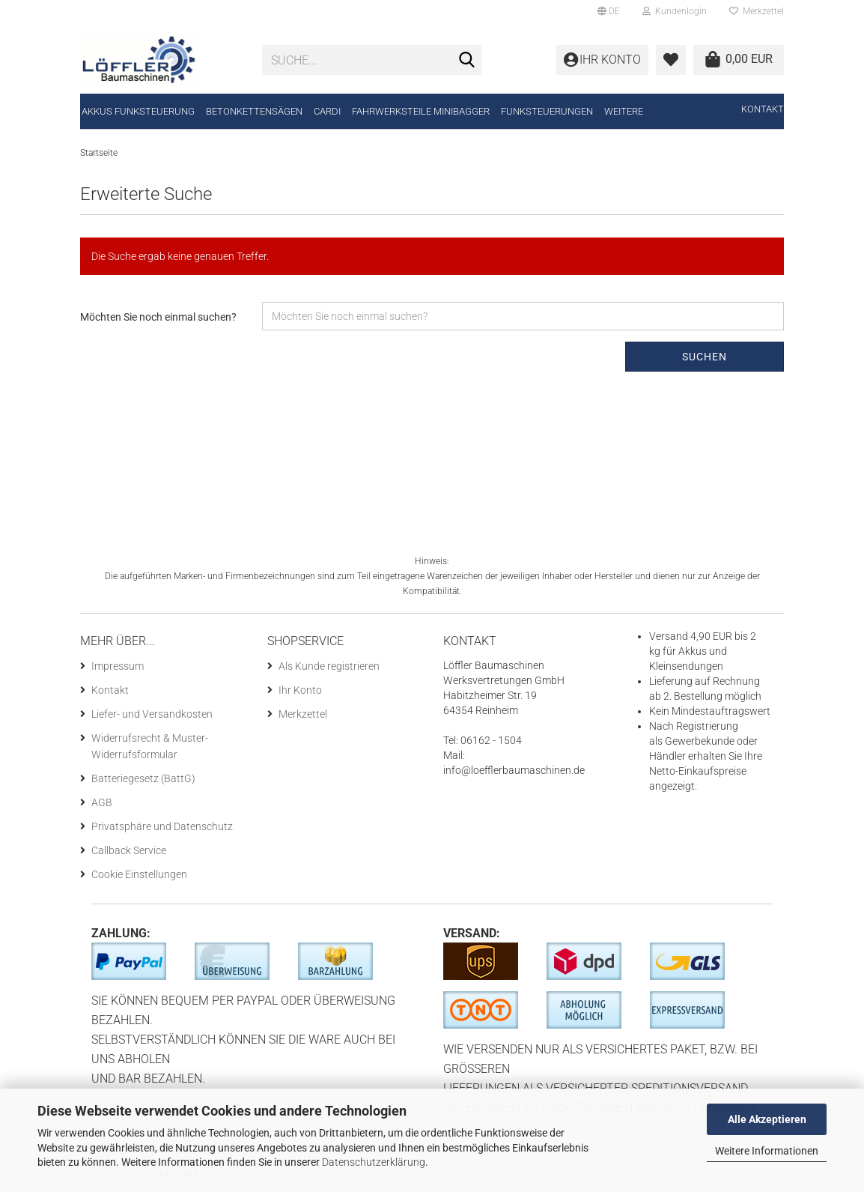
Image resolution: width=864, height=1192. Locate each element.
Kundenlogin (674, 11)
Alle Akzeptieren (767, 1119)
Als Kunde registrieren (329, 666)
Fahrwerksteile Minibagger (421, 111)
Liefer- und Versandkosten (152, 714)
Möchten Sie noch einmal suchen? (158, 317)
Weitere (623, 111)
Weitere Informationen (766, 1151)
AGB (101, 802)
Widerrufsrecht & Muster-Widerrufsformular (149, 746)
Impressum (117, 666)
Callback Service (128, 850)
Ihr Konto (300, 690)
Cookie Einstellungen (139, 874)
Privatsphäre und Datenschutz (162, 826)
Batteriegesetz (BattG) (143, 778)
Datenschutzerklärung (373, 1162)
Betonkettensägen (254, 111)
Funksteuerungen (547, 111)
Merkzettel (756, 11)
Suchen (704, 357)
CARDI (327, 111)
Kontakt (762, 109)
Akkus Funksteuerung (138, 111)
